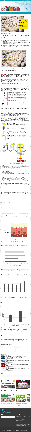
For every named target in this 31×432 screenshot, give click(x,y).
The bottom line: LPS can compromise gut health (11, 327)
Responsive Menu (29, 0)
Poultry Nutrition (8, 33)
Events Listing (3, 378)
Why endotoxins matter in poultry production (10, 70)
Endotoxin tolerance (5, 190)
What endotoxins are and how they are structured (11, 83)
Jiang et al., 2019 (18, 265)
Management (7, 355)
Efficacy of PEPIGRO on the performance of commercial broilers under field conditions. (16, 365)
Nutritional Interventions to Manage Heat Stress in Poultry (22, 349)
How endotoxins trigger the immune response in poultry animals (14, 108)
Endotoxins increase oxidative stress (8, 267)
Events (6, 359)
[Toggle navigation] (2, 13)
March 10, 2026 (18, 391)
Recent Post (4, 354)
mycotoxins (3, 74)
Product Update (7, 363)
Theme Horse (17, 430)
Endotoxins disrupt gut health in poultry (9, 201)
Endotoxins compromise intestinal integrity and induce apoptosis (14, 297)
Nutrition (3, 33)
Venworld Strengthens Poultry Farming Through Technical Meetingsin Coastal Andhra (17, 361)
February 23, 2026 (18, 405)
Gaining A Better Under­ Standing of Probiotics (7, 349)
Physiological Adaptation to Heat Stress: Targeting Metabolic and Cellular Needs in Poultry (17, 369)
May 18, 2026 (7, 358)
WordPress (26, 430)
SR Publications (11, 358)
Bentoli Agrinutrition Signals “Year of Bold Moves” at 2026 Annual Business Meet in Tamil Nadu (7, 404)
